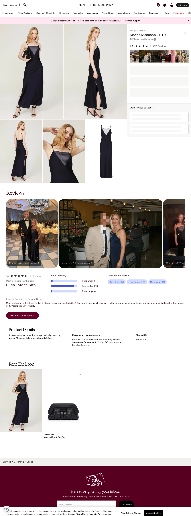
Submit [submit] (127, 504)
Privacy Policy (121, 513)
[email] (86, 505)
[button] (21, 407)
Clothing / (20, 461)
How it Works (10, 5)
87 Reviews (35, 276)
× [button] (188, 20)
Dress (29, 461)
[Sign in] (158, 5)
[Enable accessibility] (6, 509)
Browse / (8, 461)
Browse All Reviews (22, 315)
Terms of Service (101, 513)
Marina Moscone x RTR (148, 35)
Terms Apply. (132, 20)
